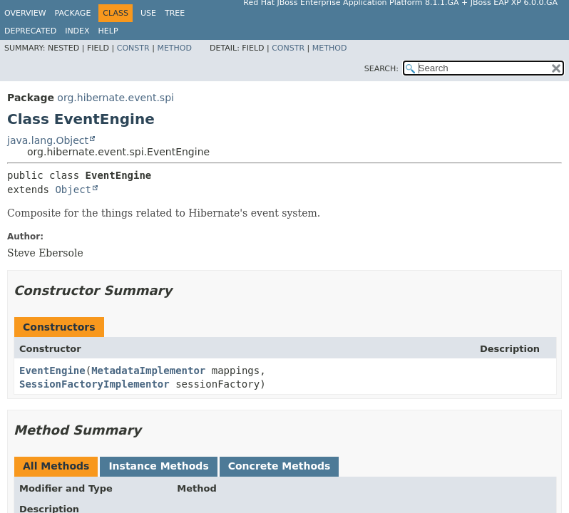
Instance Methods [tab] (158, 466)
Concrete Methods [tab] (279, 466)
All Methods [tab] (56, 466)
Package (73, 13)
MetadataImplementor (148, 370)
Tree (175, 13)
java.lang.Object (47, 140)
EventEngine (52, 370)
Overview (25, 13)
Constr (133, 48)
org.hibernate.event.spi (115, 97)
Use (148, 13)
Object (73, 189)
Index (77, 31)
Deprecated (30, 31)
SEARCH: (381, 68)
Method (174, 48)
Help (108, 31)
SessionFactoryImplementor (94, 384)
